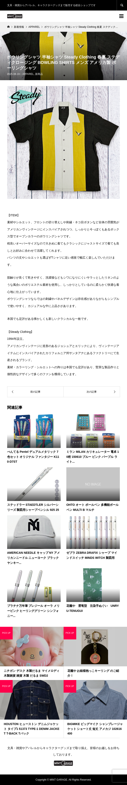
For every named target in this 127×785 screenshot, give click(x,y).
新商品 (39, 74)
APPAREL (28, 74)
